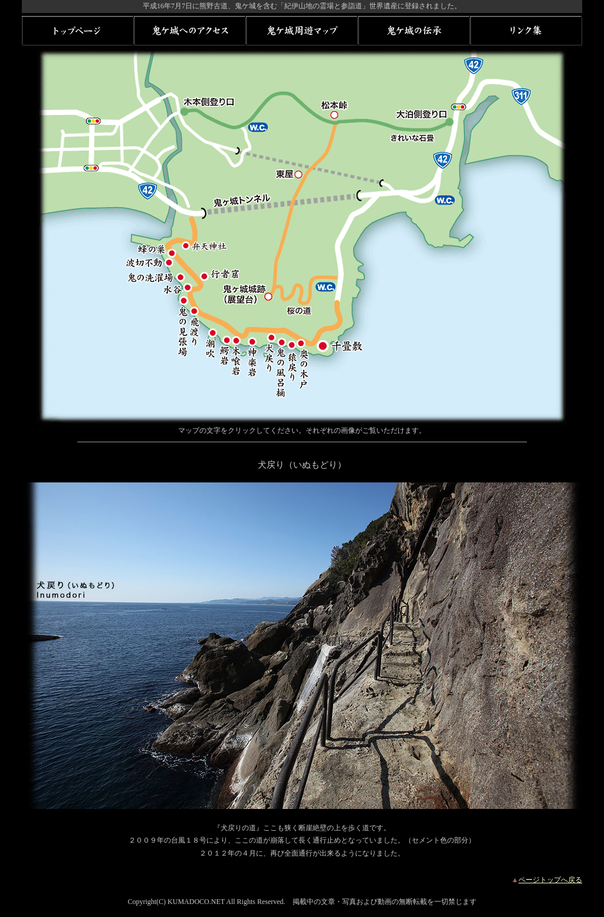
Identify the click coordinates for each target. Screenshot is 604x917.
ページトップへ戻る (550, 880)
